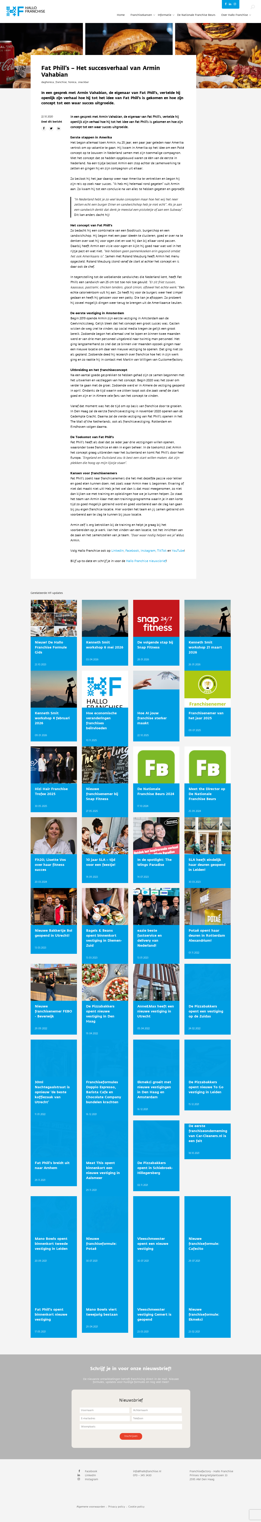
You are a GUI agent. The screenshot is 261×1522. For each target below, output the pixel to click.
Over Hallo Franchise (234, 14)
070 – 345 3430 (142, 1475)
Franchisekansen (141, 14)
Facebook (132, 550)
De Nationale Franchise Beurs (196, 14)
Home (121, 14)
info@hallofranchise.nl (147, 1471)
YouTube (178, 550)
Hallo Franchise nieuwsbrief (146, 561)
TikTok (162, 550)
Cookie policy (136, 1506)
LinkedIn (117, 550)
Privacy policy (116, 1506)
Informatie (164, 14)
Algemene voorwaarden (91, 1506)
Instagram (148, 550)
